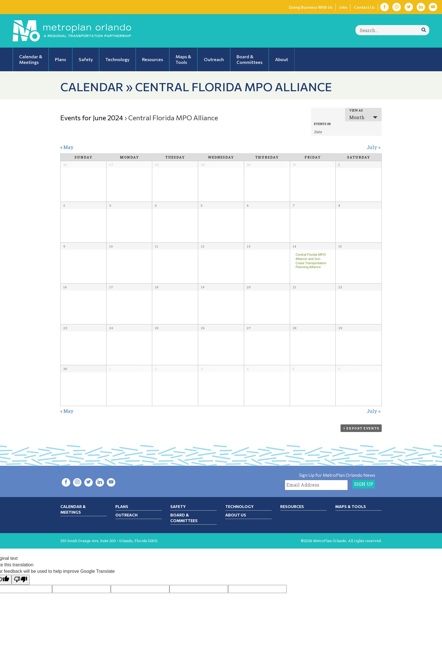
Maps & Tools (350, 506)
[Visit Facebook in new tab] (384, 7)
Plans (121, 506)
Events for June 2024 (91, 117)
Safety (178, 506)
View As (356, 110)
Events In (322, 124)
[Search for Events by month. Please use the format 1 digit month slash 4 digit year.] (328, 131)
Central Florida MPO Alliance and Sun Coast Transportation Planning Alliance (310, 261)
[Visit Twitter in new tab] (409, 7)
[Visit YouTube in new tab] (433, 7)
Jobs (343, 7)
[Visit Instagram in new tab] (396, 7)
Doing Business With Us (311, 7)
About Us (235, 515)
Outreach (126, 515)
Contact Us (364, 7)
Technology (239, 506)
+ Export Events (361, 428)
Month (356, 117)
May (67, 147)
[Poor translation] (21, 580)
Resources (292, 506)
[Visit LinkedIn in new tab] (421, 7)
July (373, 147)
